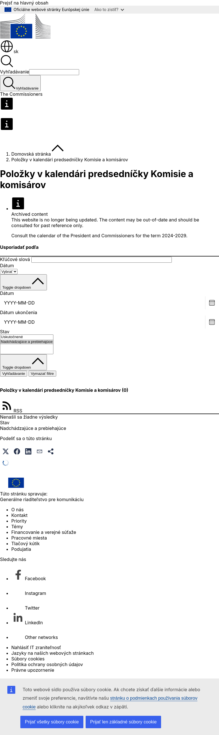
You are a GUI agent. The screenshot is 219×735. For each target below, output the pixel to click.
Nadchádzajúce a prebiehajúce (26, 342)
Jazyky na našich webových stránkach (52, 653)
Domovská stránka (31, 154)
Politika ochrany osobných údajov (47, 664)
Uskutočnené (26, 337)
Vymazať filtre (42, 373)
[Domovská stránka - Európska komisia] (25, 37)
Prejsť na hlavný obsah (24, 3)
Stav (4, 331)
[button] (5, 451)
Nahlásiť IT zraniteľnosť (36, 647)
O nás (17, 509)
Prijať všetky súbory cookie (52, 721)
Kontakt (19, 515)
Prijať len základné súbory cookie (123, 721)
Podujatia (21, 549)
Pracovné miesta (29, 538)
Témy (17, 526)
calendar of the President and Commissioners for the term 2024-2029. (112, 235)
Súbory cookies (28, 659)
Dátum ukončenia (18, 312)
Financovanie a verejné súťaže (43, 532)
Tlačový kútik (25, 543)
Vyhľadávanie (14, 72)
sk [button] (9, 51)
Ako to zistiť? (109, 9)
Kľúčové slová (15, 259)
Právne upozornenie (32, 670)
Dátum (7, 265)
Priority (19, 521)
